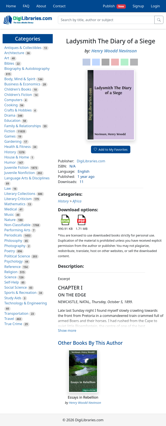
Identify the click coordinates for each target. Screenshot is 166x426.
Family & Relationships (22, 126)
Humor (10, 162)
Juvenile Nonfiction (19, 172)
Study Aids (12, 298)
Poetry (9, 251)
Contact (59, 6)
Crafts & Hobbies (18, 110)
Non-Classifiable (17, 224)
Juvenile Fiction (16, 167)
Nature (10, 219)
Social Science (15, 287)
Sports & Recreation (20, 292)
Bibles (9, 63)
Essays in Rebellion (83, 397)
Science (10, 277)
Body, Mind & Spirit (19, 79)
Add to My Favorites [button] (111, 149)
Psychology (13, 261)
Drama (9, 115)
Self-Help (11, 282)
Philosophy (13, 240)
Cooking (11, 105)
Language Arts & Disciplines (26, 178)
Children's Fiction (18, 94)
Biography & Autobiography (26, 68)
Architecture (14, 52)
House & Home (16, 157)
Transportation (16, 313)
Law (7, 188)
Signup (138, 6)
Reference (12, 266)
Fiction (9, 131)
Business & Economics (22, 84)
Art (6, 58)
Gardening (13, 141)
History (10, 152)
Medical (10, 209)
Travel (9, 318)
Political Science (17, 256)
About (41, 6)
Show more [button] (67, 330)
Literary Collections (19, 193)
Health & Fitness (17, 146)
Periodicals (13, 235)
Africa (77, 201)
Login (155, 6)
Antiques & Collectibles (23, 47)
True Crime (13, 323)
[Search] (106, 20)
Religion (11, 271)
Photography (15, 245)
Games (10, 136)
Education (12, 120)
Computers (13, 99)
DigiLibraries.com (91, 161)
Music (9, 214)
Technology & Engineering (25, 303)
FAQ (26, 6)
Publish (114, 6)
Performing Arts (17, 230)
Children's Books (17, 89)
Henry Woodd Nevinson (114, 51)
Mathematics (14, 204)
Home (11, 6)
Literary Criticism (18, 198)
